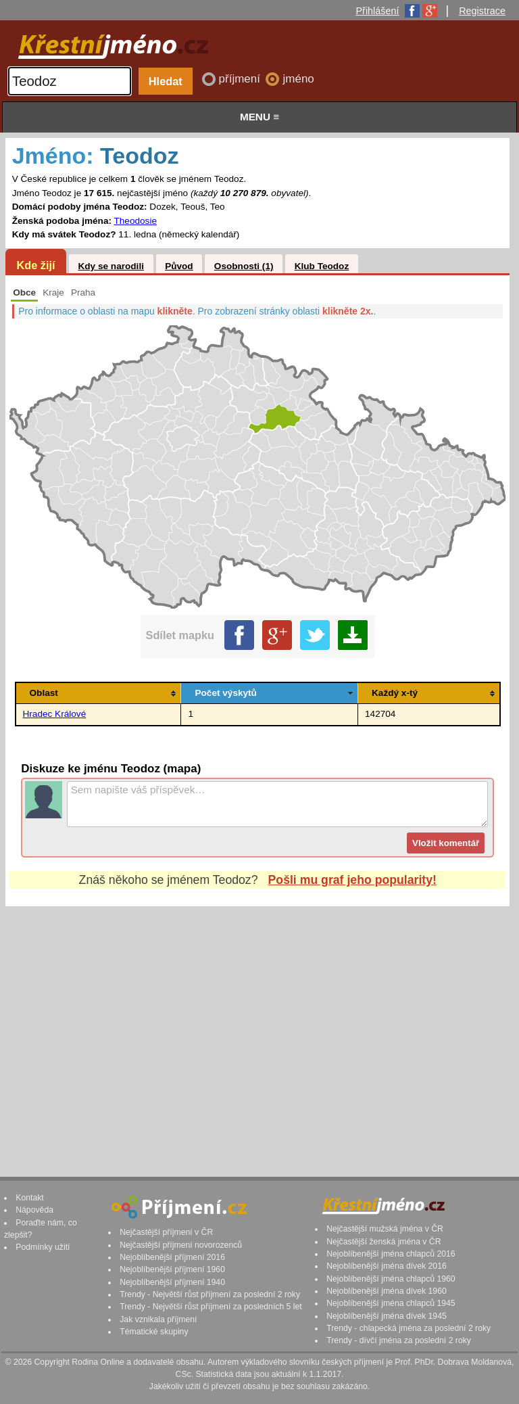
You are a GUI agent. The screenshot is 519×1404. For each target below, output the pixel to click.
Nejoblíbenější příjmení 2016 (172, 1257)
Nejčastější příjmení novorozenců (181, 1245)
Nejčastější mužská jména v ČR (384, 1229)
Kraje (53, 292)
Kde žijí (35, 265)
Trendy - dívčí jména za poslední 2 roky (398, 1340)
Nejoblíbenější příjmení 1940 (172, 1282)
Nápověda (34, 1210)
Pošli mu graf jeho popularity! (352, 880)
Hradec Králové (54, 714)
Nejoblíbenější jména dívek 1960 (386, 1291)
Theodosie (135, 221)
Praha (83, 292)
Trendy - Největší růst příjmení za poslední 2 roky (210, 1294)
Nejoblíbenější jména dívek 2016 (386, 1266)
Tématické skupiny (154, 1331)
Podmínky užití (43, 1247)
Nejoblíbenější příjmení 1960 (172, 1269)
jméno (298, 78)
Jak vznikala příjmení (158, 1319)
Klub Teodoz (322, 266)
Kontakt (30, 1197)
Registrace (482, 10)
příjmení (241, 78)
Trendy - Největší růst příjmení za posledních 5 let (211, 1306)
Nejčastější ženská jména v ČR (383, 1241)
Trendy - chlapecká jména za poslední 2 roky (408, 1328)
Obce (24, 292)
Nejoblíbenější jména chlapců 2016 (390, 1254)
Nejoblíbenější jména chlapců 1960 (390, 1279)
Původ (179, 266)
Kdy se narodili (110, 266)
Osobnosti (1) (244, 266)
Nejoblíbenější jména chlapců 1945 (390, 1303)
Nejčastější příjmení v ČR (166, 1232)
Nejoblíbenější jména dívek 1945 (386, 1316)
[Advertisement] (257, 1028)
